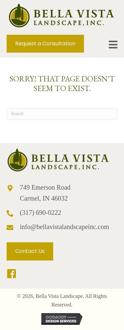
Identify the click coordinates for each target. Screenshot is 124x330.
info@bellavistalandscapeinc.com (64, 226)
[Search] (62, 114)
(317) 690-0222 (40, 212)
